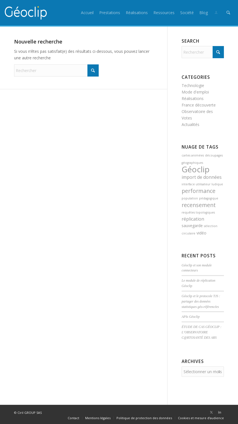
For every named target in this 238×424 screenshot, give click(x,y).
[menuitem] (87, 12)
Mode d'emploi (195, 92)
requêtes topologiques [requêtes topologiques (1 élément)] (198, 212)
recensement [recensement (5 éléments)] (199, 205)
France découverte (199, 105)
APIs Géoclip (191, 317)
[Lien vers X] (211, 411)
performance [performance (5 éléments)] (198, 191)
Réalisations (193, 98)
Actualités (190, 124)
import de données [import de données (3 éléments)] (202, 177)
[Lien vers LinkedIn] (219, 411)
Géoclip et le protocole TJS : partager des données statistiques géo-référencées (201, 301)
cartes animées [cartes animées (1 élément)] (193, 155)
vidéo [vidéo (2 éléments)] (201, 233)
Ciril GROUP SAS (29, 412)
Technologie (193, 85)
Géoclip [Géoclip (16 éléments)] (196, 169)
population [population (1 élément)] (190, 198)
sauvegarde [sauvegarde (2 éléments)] (192, 225)
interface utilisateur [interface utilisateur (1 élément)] (196, 184)
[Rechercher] (228, 12)
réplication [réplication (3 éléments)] (193, 219)
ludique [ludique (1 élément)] (217, 184)
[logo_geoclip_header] (26, 12)
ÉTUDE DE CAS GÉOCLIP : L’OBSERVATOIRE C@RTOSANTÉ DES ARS (201, 332)
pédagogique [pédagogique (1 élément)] (208, 198)
